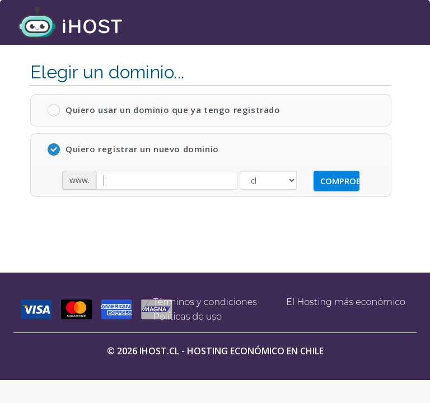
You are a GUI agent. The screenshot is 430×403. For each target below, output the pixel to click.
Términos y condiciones (205, 302)
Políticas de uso (187, 316)
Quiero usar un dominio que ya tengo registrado (164, 110)
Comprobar (339, 180)
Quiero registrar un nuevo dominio (133, 149)
